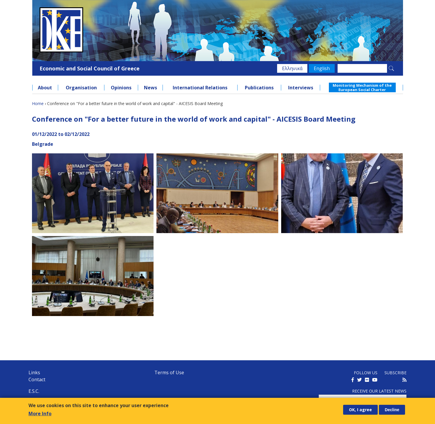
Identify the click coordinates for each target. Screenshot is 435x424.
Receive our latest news (379, 391)
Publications (259, 87)
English (322, 68)
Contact (36, 379)
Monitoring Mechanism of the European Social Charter (362, 87)
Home (38, 103)
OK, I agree (360, 409)
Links (34, 372)
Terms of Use (169, 372)
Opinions (121, 87)
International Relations (200, 87)
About (45, 87)
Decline (392, 409)
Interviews (300, 87)
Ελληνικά (292, 68)
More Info (39, 413)
